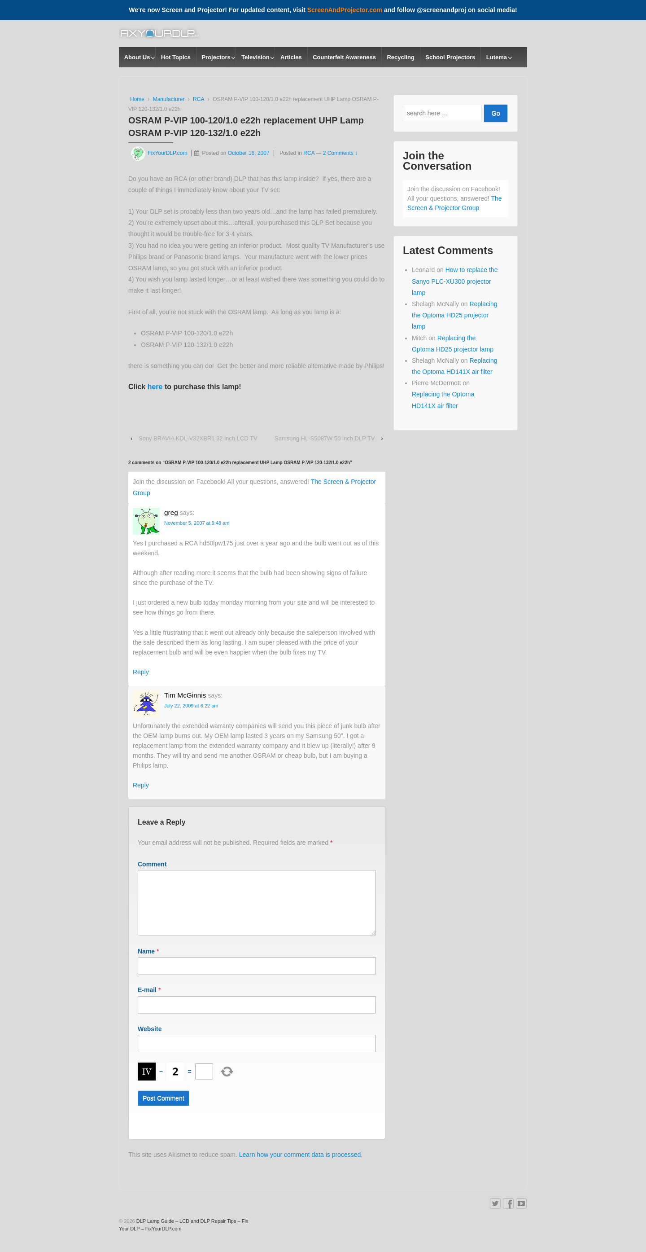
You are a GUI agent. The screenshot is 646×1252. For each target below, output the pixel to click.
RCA (198, 99)
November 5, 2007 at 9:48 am (197, 523)
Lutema (496, 57)
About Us (137, 57)
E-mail (147, 1000)
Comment (152, 864)
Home (137, 99)
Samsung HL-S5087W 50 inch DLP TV (325, 438)
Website (150, 1039)
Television (255, 57)
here (155, 387)
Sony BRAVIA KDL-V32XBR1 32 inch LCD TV (198, 438)
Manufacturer (169, 99)
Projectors (215, 57)
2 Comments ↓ (340, 153)
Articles (291, 57)
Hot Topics (176, 57)
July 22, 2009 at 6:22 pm (191, 705)
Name (146, 962)
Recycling (400, 57)
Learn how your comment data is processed (300, 1165)
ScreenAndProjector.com (344, 9)
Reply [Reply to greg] (141, 672)
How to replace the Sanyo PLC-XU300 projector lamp (455, 281)
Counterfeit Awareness (344, 57)
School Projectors (450, 57)
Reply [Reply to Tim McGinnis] (141, 785)
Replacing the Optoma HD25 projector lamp (455, 315)
